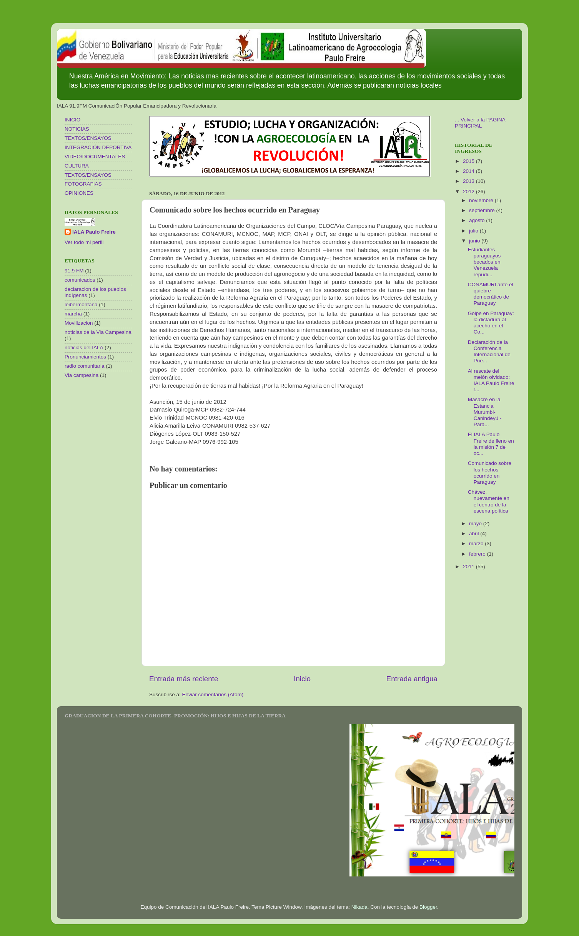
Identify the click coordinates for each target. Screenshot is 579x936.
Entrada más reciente (183, 679)
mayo (476, 523)
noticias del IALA (84, 347)
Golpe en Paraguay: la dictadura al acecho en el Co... (491, 322)
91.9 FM (74, 271)
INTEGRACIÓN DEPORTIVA (98, 147)
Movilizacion (79, 323)
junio (475, 241)
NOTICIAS (77, 129)
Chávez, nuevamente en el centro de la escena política (488, 501)
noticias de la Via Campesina (98, 332)
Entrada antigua (412, 679)
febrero (478, 554)
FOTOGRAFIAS (83, 184)
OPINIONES (79, 193)
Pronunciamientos (85, 357)
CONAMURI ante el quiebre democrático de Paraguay (490, 294)
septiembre (482, 210)
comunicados (80, 280)
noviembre (482, 200)
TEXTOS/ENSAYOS (88, 138)
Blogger (428, 907)
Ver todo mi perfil (84, 242)
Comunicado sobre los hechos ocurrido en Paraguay (489, 472)
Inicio (302, 679)
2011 (469, 566)
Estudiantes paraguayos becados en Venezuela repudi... (484, 262)
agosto (477, 220)
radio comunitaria (85, 366)
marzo (477, 543)
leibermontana (81, 304)
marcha (73, 314)
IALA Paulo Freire (94, 232)
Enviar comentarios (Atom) (213, 694)
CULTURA (77, 166)
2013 (469, 181)
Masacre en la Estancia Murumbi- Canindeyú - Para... (485, 412)
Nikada (359, 907)
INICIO (72, 120)
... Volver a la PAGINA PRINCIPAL (480, 123)
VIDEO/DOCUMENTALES (95, 156)
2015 (469, 161)
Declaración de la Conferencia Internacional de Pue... (489, 351)
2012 (469, 191)
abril (474, 533)
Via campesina (81, 375)
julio (474, 231)
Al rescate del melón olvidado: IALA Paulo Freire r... (491, 380)
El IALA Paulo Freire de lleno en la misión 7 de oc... (491, 443)
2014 (469, 171)
